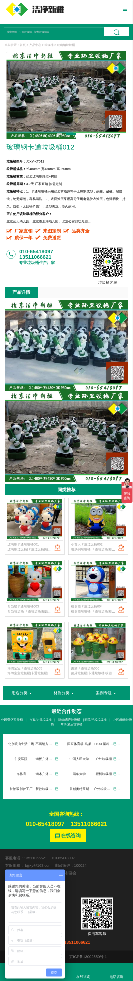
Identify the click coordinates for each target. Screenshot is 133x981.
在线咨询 (68, 836)
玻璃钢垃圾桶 (66, 45)
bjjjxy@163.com (38, 865)
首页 (23, 45)
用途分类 (23, 693)
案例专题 (107, 693)
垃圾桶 (49, 45)
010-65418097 (45, 823)
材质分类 (65, 693)
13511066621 (88, 823)
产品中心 (35, 45)
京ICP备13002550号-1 (88, 956)
